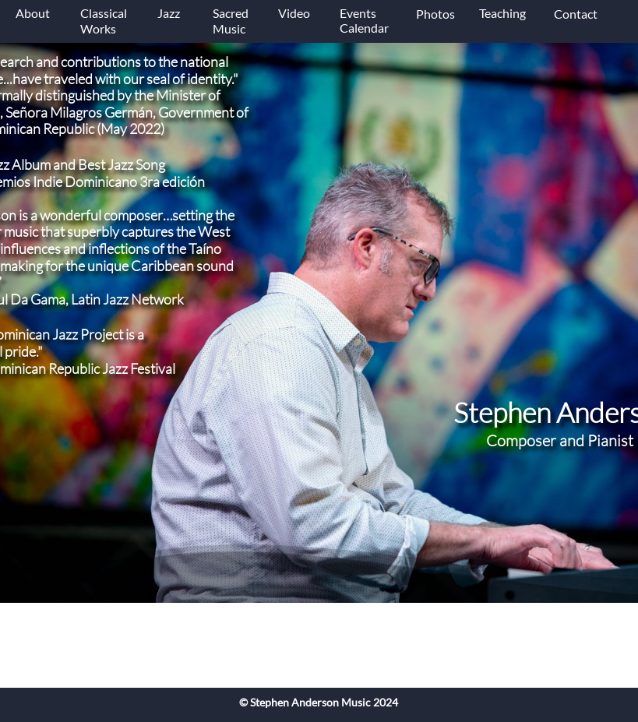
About (33, 12)
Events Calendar (364, 20)
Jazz (169, 12)
